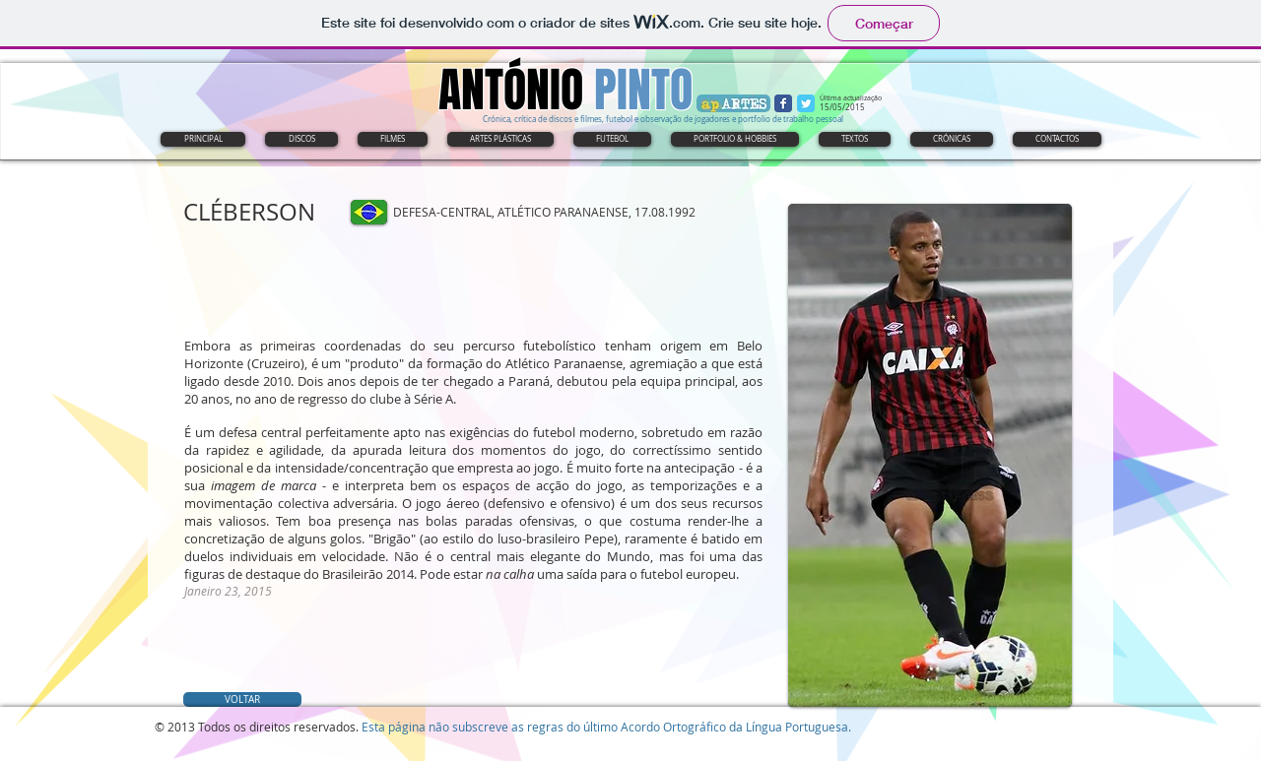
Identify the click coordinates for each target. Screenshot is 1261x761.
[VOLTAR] (242, 699)
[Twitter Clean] (1086, 731)
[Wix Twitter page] (806, 103)
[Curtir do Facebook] (307, 248)
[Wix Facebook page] (783, 103)
